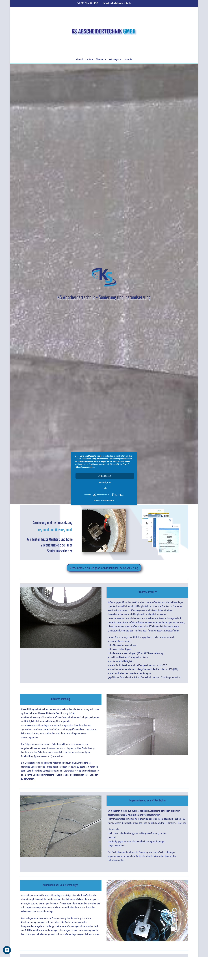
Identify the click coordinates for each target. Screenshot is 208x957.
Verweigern (105, 482)
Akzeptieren (104, 475)
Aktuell (79, 59)
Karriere (89, 59)
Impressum (97, 500)
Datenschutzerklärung (107, 500)
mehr (104, 488)
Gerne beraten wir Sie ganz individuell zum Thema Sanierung (104, 568)
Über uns (100, 59)
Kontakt (128, 59)
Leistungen (114, 59)
